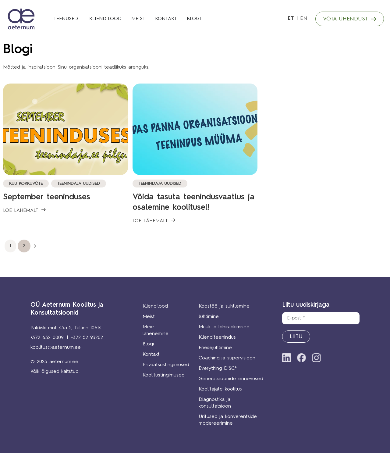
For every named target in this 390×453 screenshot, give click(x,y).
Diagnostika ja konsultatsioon (215, 403)
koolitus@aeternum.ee (55, 347)
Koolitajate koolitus (220, 389)
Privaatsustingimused (161, 364)
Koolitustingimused (161, 375)
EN (304, 18)
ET (291, 18)
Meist (149, 316)
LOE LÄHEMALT (20, 210)
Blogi (148, 344)
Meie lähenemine (155, 330)
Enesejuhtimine (215, 347)
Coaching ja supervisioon (227, 358)
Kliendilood (155, 306)
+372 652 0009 (47, 337)
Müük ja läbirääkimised (224, 327)
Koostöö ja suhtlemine (224, 306)
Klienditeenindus (217, 337)
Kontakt (151, 354)
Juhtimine (209, 316)
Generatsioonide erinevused (231, 378)
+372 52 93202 (87, 337)
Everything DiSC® (218, 368)
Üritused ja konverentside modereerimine (228, 420)
